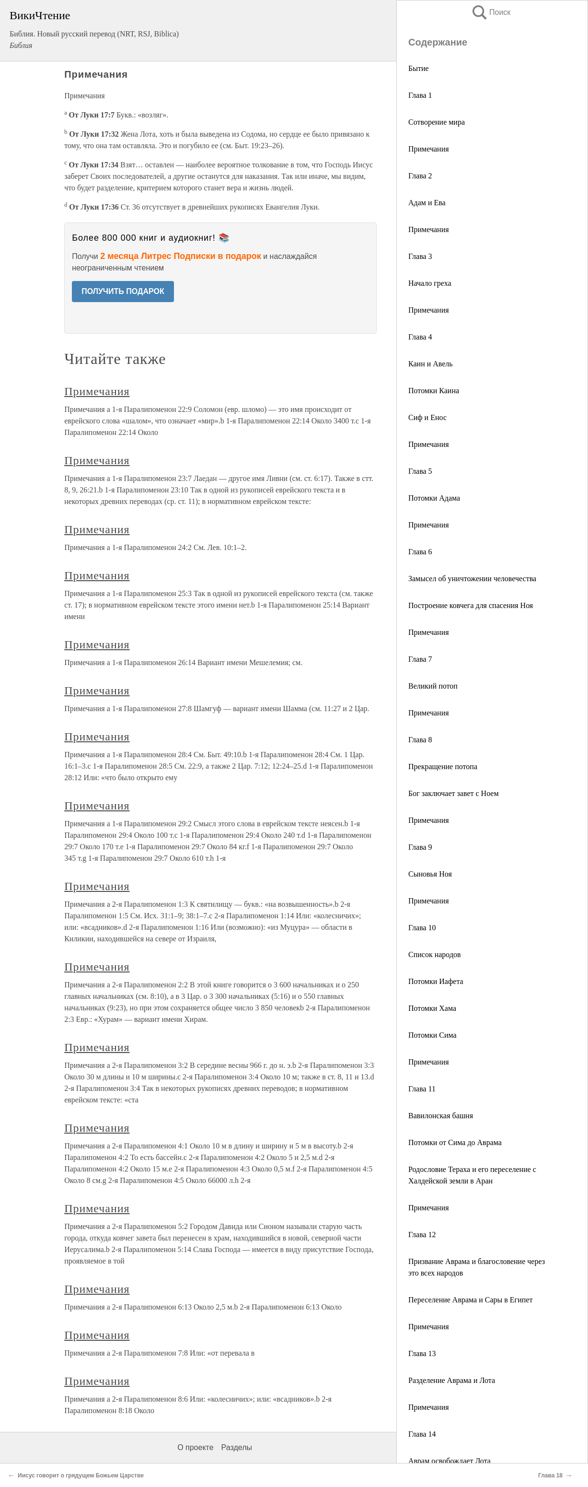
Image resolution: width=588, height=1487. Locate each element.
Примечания (428, 149)
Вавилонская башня (440, 1116)
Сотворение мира (436, 122)
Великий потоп (433, 686)
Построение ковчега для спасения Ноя (470, 605)
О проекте (195, 1447)
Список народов (434, 954)
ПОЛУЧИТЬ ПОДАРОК (122, 291)
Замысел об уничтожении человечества (472, 578)
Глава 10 (422, 928)
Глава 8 (420, 740)
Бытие (418, 68)
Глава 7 (420, 659)
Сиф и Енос (427, 417)
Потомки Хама (432, 1008)
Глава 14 (422, 1434)
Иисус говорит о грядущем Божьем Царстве (81, 1475)
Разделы (236, 1447)
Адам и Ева (427, 203)
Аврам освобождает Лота (449, 1461)
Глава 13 (422, 1353)
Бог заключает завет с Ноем (453, 793)
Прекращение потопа (442, 766)
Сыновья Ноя (430, 874)
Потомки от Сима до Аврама (455, 1142)
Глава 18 (550, 1475)
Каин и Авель (430, 364)
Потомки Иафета (435, 981)
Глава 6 (420, 552)
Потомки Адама (434, 498)
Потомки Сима (432, 1035)
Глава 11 (422, 1089)
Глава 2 (420, 176)
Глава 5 (420, 471)
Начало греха (429, 283)
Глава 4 (420, 337)
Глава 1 (420, 95)
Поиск (490, 12)
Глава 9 (420, 847)
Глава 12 (422, 1234)
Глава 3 (420, 256)
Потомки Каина (433, 390)
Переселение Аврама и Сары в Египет (470, 1300)
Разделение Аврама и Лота (451, 1380)
